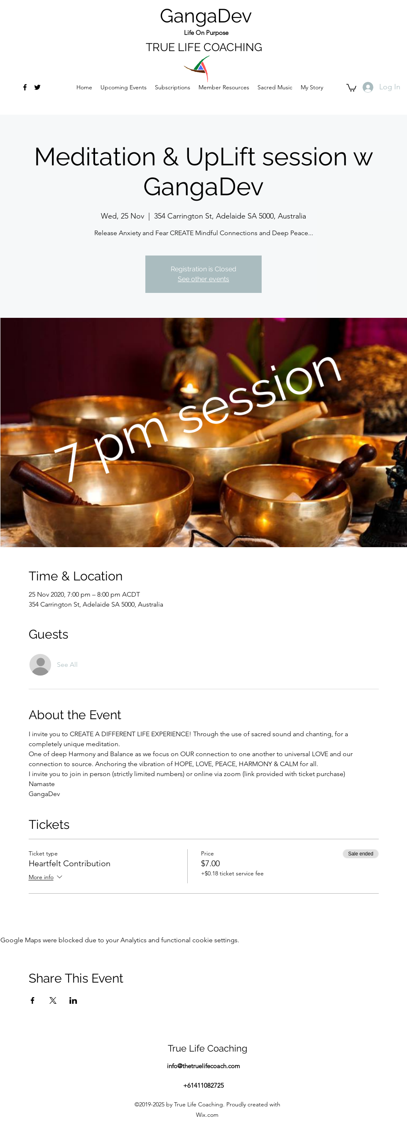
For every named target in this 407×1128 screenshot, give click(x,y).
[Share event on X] (53, 1000)
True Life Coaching (208, 1048)
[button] (275, 87)
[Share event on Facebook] (33, 1000)
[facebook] (25, 87)
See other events (203, 279)
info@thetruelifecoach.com (203, 1066)
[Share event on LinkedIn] (73, 1000)
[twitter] (37, 87)
